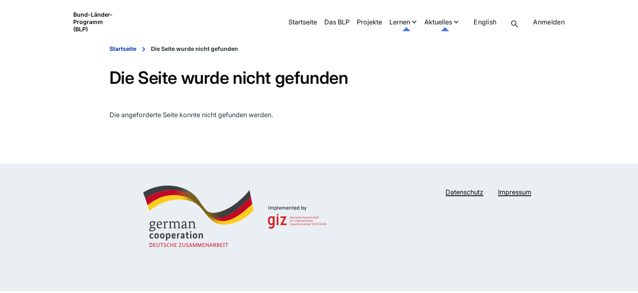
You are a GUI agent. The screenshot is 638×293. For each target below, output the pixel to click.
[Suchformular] (515, 24)
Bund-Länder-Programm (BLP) (93, 22)
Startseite (122, 48)
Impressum (514, 192)
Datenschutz (464, 192)
